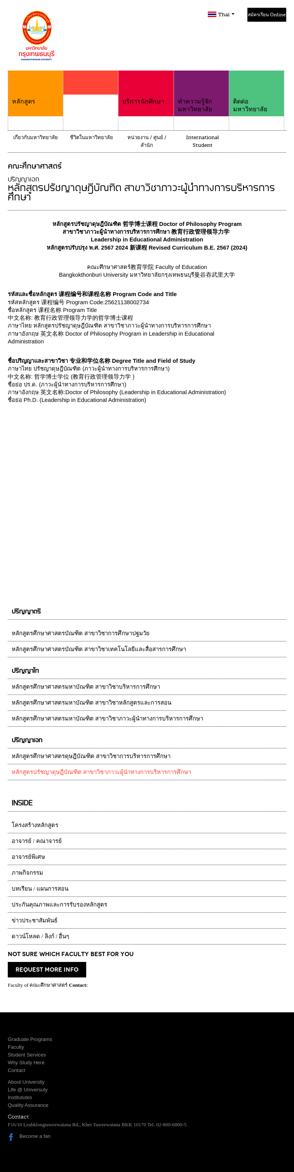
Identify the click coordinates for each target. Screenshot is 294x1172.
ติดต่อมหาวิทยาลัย (256, 92)
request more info (47, 969)
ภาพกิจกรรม (27, 873)
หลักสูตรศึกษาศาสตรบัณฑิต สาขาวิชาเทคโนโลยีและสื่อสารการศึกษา (99, 649)
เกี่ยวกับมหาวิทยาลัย (35, 137)
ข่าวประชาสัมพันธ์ (34, 920)
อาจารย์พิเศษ (28, 857)
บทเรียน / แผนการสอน (40, 889)
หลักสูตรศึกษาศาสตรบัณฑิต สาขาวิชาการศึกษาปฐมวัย (81, 633)
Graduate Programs (30, 1039)
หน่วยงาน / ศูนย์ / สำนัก (147, 141)
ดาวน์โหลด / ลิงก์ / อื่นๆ (40, 936)
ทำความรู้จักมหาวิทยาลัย (201, 92)
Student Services (27, 1055)
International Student (202, 141)
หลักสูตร (35, 88)
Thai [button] (226, 14)
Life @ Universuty (28, 1090)
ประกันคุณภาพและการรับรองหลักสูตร (59, 904)
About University (26, 1082)
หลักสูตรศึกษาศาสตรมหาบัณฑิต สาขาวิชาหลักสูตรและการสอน (91, 703)
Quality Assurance (28, 1105)
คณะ (90, 98)
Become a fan (34, 1136)
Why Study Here (26, 1062)
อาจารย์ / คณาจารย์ (37, 841)
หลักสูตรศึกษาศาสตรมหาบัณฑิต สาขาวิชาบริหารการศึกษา (86, 687)
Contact (16, 1070)
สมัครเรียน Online (267, 14)
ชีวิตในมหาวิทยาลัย (91, 137)
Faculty (16, 1047)
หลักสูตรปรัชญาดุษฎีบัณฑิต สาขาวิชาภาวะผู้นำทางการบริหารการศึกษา (101, 772)
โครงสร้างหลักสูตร (35, 825)
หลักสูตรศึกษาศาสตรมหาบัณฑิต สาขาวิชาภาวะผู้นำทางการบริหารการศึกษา (107, 718)
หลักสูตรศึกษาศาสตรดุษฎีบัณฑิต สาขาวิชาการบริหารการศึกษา (91, 756)
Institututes (20, 1097)
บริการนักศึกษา (145, 88)
